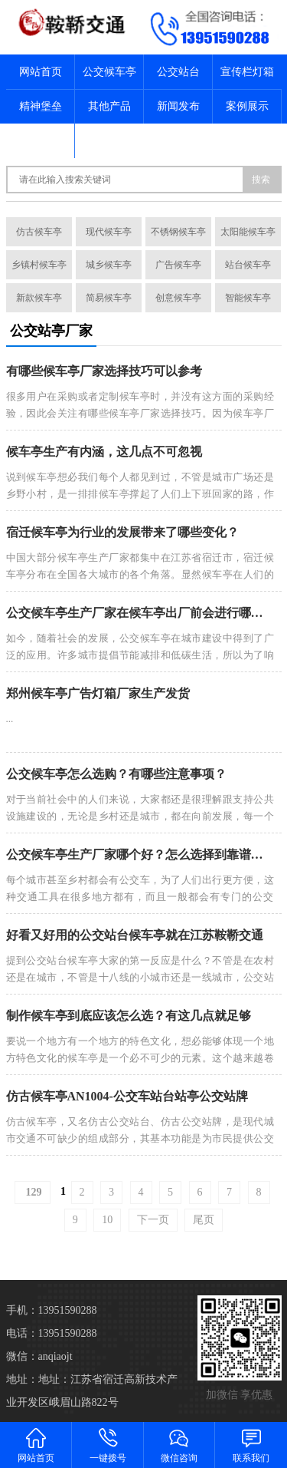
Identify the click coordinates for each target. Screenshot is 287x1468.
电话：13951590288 (51, 1333)
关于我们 (40, 141)
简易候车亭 (109, 297)
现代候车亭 (109, 231)
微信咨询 (180, 1444)
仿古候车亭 (39, 231)
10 (107, 1220)
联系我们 (109, 141)
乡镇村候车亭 (39, 264)
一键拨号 (108, 1444)
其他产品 (109, 106)
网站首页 (40, 72)
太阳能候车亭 (248, 231)
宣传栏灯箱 (247, 72)
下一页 (153, 1220)
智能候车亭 (248, 297)
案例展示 (247, 106)
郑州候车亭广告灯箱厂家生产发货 (98, 693)
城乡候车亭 (109, 264)
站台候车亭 (248, 264)
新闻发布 (178, 106)
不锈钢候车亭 (178, 231)
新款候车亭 (39, 297)
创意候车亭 (178, 297)
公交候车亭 (109, 72)
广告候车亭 (178, 264)
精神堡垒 (40, 106)
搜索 (261, 179)
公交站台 (178, 72)
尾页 (203, 1220)
